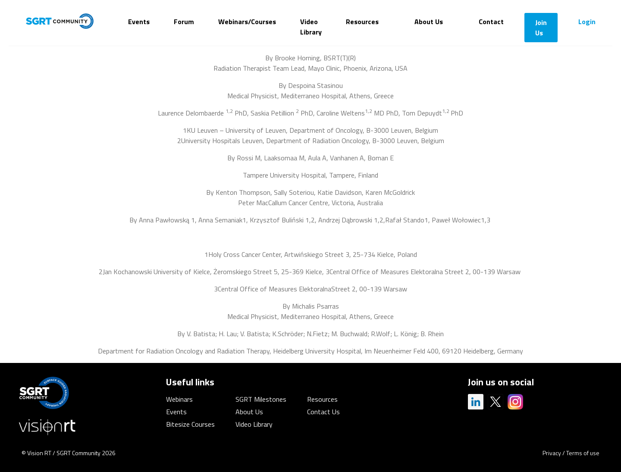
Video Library (311, 26)
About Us (428, 21)
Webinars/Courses (247, 21)
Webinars (179, 399)
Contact (491, 21)
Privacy (552, 452)
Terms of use (582, 452)
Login (587, 21)
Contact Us (323, 411)
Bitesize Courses (190, 424)
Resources (362, 21)
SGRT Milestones (260, 399)
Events (139, 21)
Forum (184, 21)
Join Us (541, 27)
